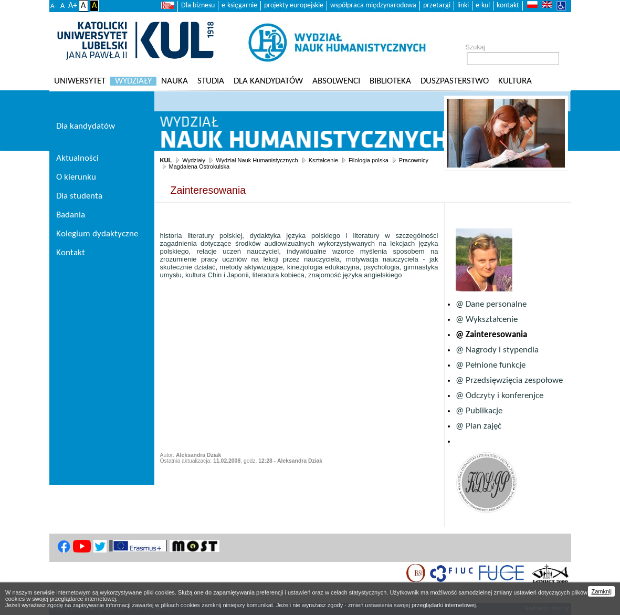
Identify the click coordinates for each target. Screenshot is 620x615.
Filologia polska (368, 160)
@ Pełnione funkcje (491, 365)
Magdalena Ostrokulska (199, 166)
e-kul (483, 5)
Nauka (174, 81)
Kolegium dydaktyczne (97, 234)
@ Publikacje (479, 410)
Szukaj (476, 47)
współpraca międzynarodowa (373, 5)
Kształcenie (323, 160)
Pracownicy (413, 160)
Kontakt (70, 252)
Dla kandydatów (268, 81)
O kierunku (76, 177)
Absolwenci (336, 81)
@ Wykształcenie (487, 319)
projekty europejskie (293, 5)
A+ (72, 6)
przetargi (436, 5)
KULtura (515, 81)
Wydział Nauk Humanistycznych (257, 160)
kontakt (508, 5)
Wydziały (133, 81)
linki (463, 5)
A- (53, 6)
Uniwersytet (80, 81)
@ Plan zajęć (478, 426)
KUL (166, 160)
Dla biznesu (198, 5)
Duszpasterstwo (455, 81)
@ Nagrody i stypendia (497, 350)
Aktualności (77, 158)
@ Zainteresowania (491, 334)
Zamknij (601, 591)
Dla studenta (79, 196)
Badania (70, 215)
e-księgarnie (239, 5)
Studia (210, 81)
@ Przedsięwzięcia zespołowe (509, 380)
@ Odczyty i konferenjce (499, 395)
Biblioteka (390, 81)
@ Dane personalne (491, 304)
